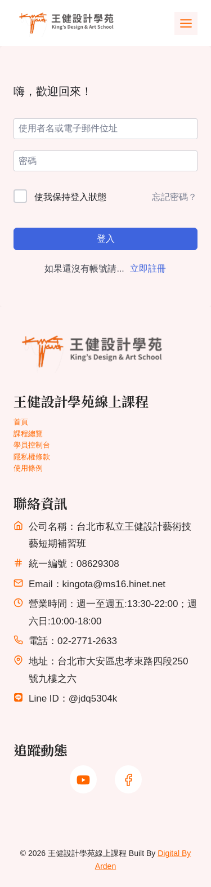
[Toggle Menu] (185, 23)
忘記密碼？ (174, 197)
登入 (106, 238)
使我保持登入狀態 (70, 197)
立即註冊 (148, 268)
